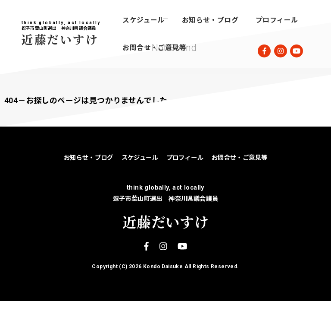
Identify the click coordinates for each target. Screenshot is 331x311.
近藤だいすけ (60, 39)
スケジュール (143, 20)
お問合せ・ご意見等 (154, 48)
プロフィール (277, 20)
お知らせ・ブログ (210, 20)
